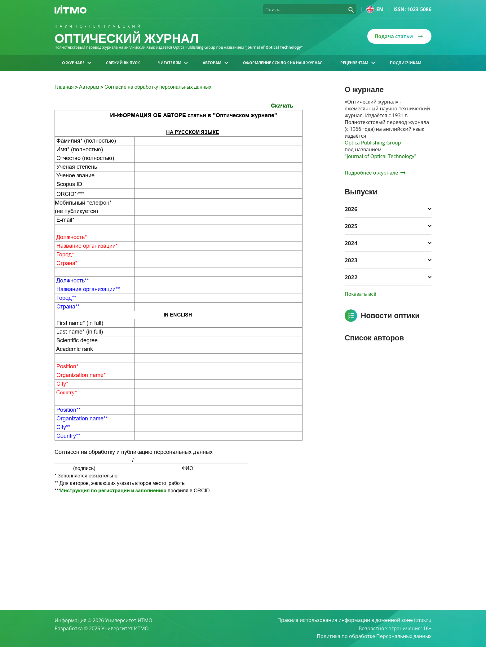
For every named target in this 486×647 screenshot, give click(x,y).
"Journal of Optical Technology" (380, 156)
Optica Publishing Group (373, 142)
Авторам (215, 62)
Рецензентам (357, 62)
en (374, 9)
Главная (65, 87)
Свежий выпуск (123, 62)
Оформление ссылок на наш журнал (283, 62)
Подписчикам (405, 62)
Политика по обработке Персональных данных (374, 636)
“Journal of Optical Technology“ (274, 47)
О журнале (76, 62)
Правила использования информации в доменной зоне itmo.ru (354, 620)
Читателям (173, 62)
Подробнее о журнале (375, 173)
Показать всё (360, 294)
